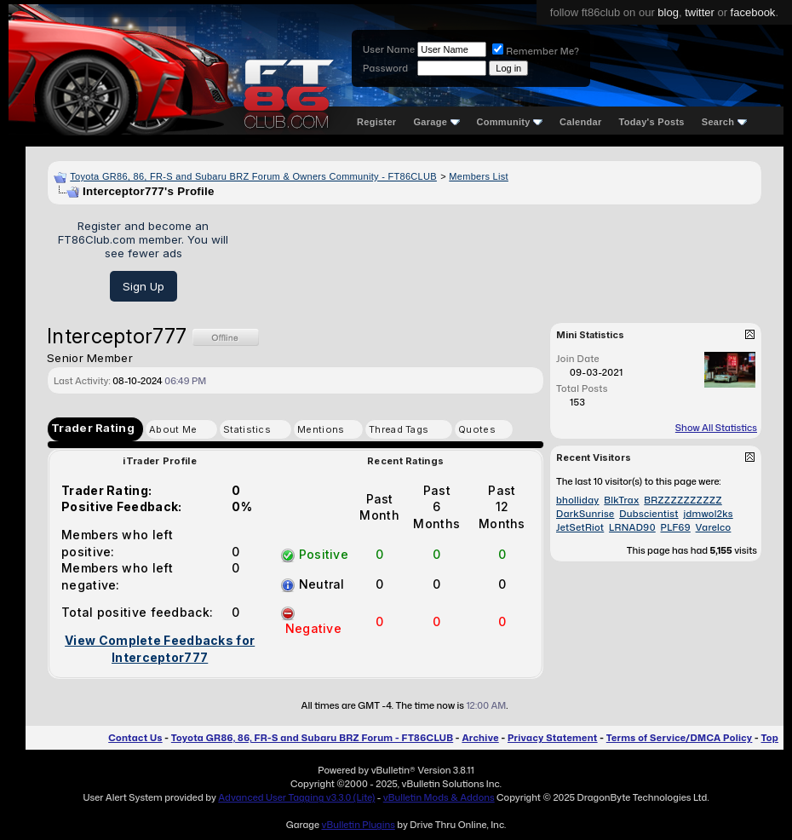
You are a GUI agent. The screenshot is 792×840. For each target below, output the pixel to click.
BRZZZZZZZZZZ (682, 500)
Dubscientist (649, 514)
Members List (478, 176)
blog (668, 12)
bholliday (578, 500)
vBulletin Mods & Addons (439, 797)
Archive (480, 738)
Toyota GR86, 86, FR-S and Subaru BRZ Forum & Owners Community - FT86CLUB (253, 176)
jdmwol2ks (707, 514)
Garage (436, 122)
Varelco (714, 527)
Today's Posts (652, 122)
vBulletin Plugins (357, 824)
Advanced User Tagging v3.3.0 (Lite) (296, 797)
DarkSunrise (585, 514)
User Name (389, 49)
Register (376, 122)
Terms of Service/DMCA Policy (679, 738)
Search (724, 122)
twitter (700, 12)
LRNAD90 (632, 527)
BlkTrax (621, 500)
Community (510, 122)
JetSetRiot (580, 527)
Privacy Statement (553, 738)
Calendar (580, 122)
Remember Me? (535, 51)
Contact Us (135, 738)
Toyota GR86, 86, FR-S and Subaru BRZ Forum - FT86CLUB (312, 738)
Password (385, 68)
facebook (753, 12)
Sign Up (143, 286)
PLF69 (676, 527)
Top (769, 738)
